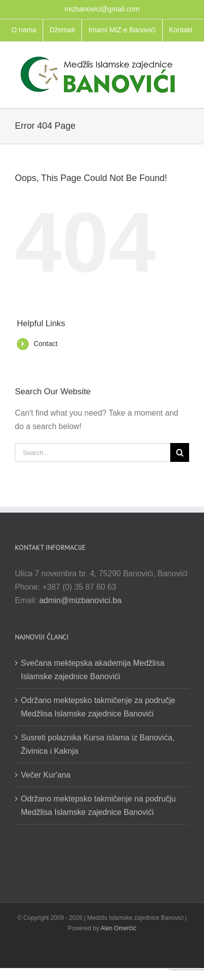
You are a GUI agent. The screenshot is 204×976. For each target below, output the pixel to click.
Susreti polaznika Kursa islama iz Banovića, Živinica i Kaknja (97, 744)
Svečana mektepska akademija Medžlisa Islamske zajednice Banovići (92, 670)
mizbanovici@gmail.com (102, 9)
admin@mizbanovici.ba (80, 600)
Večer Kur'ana (45, 775)
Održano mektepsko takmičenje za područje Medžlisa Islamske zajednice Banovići (98, 707)
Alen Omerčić (118, 928)
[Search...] (92, 452)
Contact (46, 344)
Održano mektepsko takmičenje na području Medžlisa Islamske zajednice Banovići (98, 805)
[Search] (179, 452)
